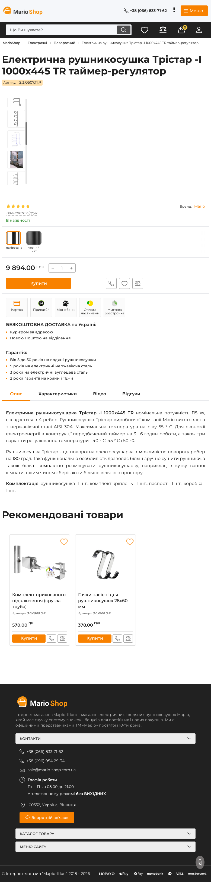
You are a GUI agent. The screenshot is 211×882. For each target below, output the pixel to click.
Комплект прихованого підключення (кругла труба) (39, 604)
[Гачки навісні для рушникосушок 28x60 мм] (105, 564)
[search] (67, 29)
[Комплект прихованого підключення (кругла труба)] (39, 564)
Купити (38, 283)
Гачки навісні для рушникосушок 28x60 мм (105, 604)
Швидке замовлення (111, 283)
